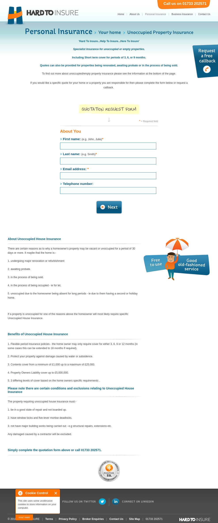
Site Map (134, 519)
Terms (49, 519)
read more (24, 517)
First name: (108, 143)
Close (55, 493)
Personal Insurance (155, 14)
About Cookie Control (20, 493)
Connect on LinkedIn (133, 501)
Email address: (108, 173)
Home (121, 14)
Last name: (108, 158)
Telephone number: (108, 188)
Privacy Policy (68, 519)
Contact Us (204, 14)
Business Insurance (182, 14)
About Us (135, 14)
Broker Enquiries (93, 519)
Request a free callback (205, 61)
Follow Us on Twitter (84, 501)
